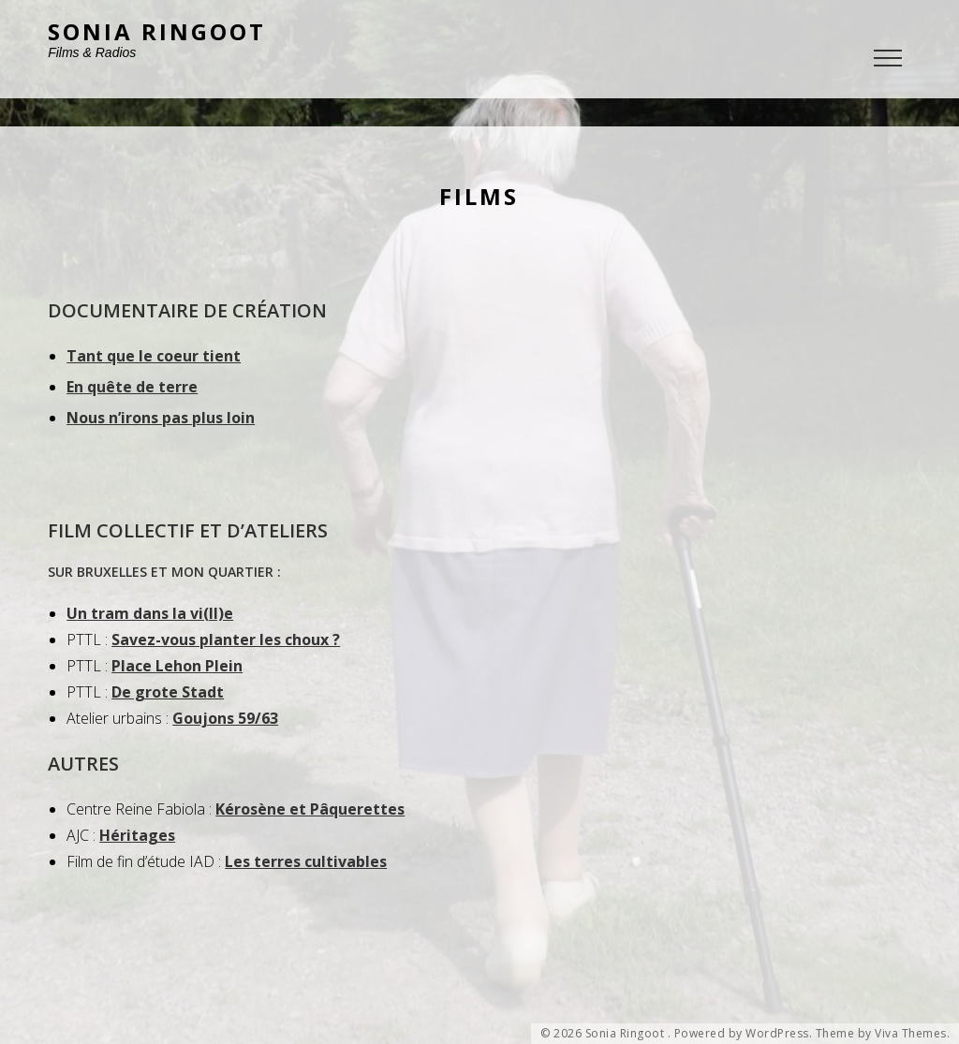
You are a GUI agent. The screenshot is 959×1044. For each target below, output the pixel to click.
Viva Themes (911, 1033)
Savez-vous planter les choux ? (225, 639)
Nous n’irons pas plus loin (160, 417)
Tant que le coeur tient (153, 356)
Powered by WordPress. (743, 1033)
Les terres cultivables (306, 861)
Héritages (137, 835)
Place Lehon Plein (177, 665)
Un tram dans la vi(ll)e (149, 613)
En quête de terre (132, 386)
